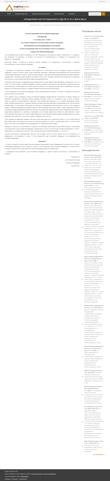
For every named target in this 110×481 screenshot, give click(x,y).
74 (59, 70)
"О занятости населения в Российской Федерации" (94, 119)
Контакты (102, 1)
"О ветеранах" (92, 87)
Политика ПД (23, 479)
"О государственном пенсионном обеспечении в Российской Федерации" (93, 142)
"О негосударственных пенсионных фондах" (93, 77)
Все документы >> (99, 454)
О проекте (71, 14)
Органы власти (59, 14)
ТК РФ (9, 14)
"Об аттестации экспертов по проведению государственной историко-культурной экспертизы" (93, 446)
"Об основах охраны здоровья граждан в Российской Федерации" (93, 130)
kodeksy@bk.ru (24, 476)
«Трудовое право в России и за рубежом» (44, 474)
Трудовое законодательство (41, 14)
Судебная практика (21, 14)
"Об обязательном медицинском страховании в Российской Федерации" (93, 96)
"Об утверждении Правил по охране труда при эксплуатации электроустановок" (94, 108)
